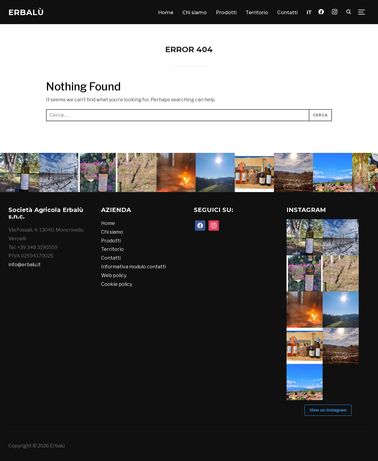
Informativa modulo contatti (133, 267)
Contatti (287, 12)
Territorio (257, 12)
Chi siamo (194, 12)
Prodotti (226, 12)
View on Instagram (327, 410)
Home (165, 12)
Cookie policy (116, 284)
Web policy (113, 275)
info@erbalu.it (24, 264)
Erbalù (26, 12)
